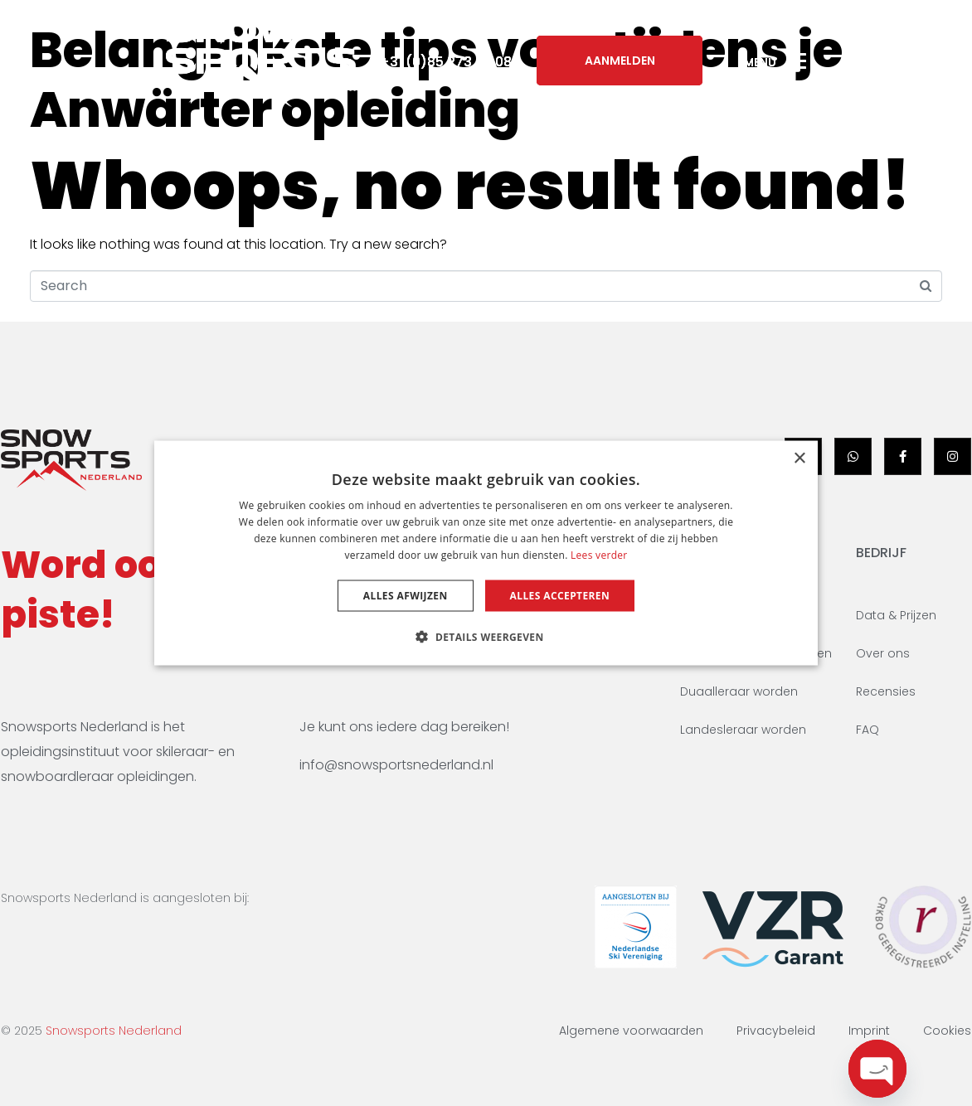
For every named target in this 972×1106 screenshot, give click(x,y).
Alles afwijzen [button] (405, 595)
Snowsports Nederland (114, 1030)
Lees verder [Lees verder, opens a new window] (599, 554)
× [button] (799, 459)
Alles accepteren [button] (560, 595)
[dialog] (486, 553)
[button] (485, 636)
